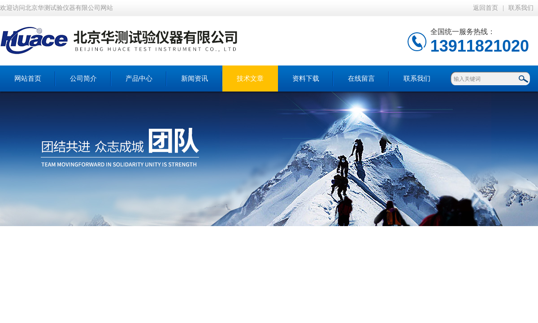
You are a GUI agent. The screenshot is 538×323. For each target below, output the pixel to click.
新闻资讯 (194, 78)
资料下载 (305, 78)
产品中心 (139, 78)
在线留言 (361, 78)
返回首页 (485, 7)
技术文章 (250, 78)
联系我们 (521, 7)
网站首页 (27, 78)
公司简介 (83, 78)
